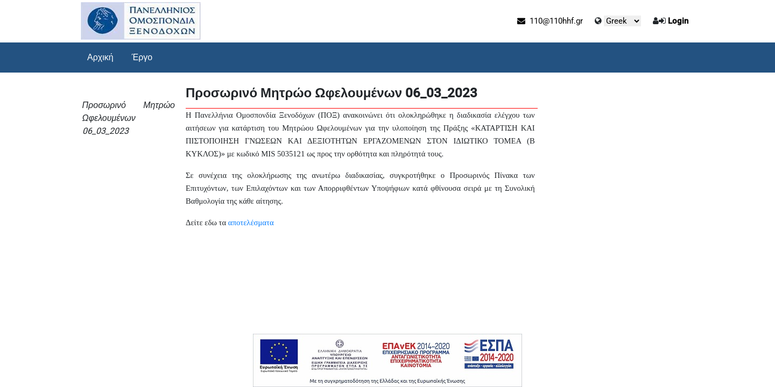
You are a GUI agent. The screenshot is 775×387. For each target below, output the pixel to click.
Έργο (142, 57)
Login (678, 21)
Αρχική (100, 57)
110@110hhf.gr (550, 21)
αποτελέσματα (251, 222)
